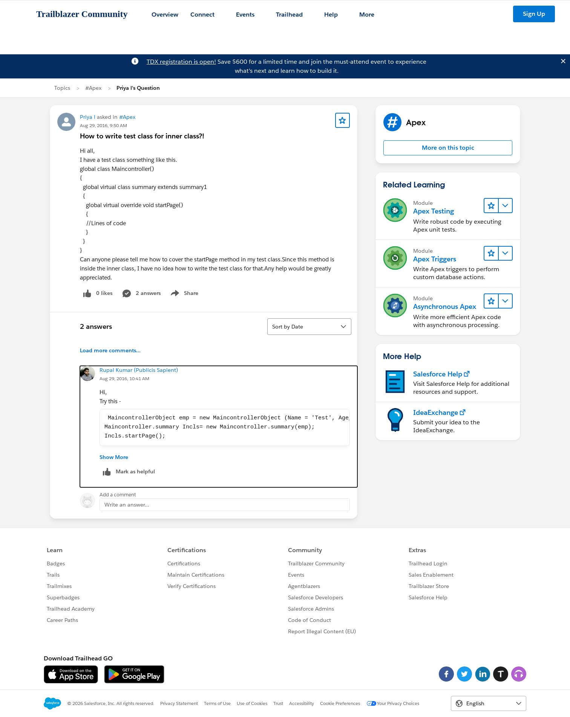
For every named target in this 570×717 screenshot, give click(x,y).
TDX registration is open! (181, 62)
